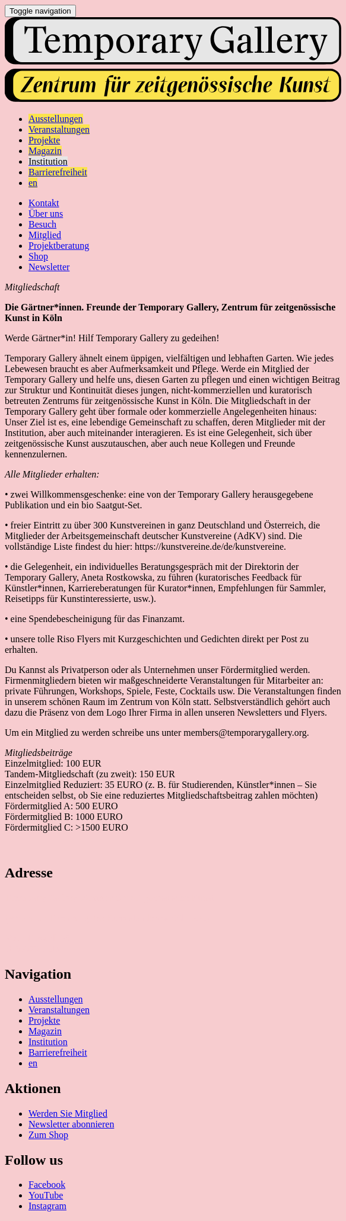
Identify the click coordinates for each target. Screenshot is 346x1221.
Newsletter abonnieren (71, 1124)
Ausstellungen (55, 999)
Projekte (44, 1020)
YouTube (45, 1195)
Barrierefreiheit (57, 1052)
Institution (48, 1042)
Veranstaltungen (59, 1010)
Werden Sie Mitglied (67, 1113)
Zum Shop (48, 1135)
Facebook (46, 1185)
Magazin (45, 1031)
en (32, 1063)
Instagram (47, 1206)
